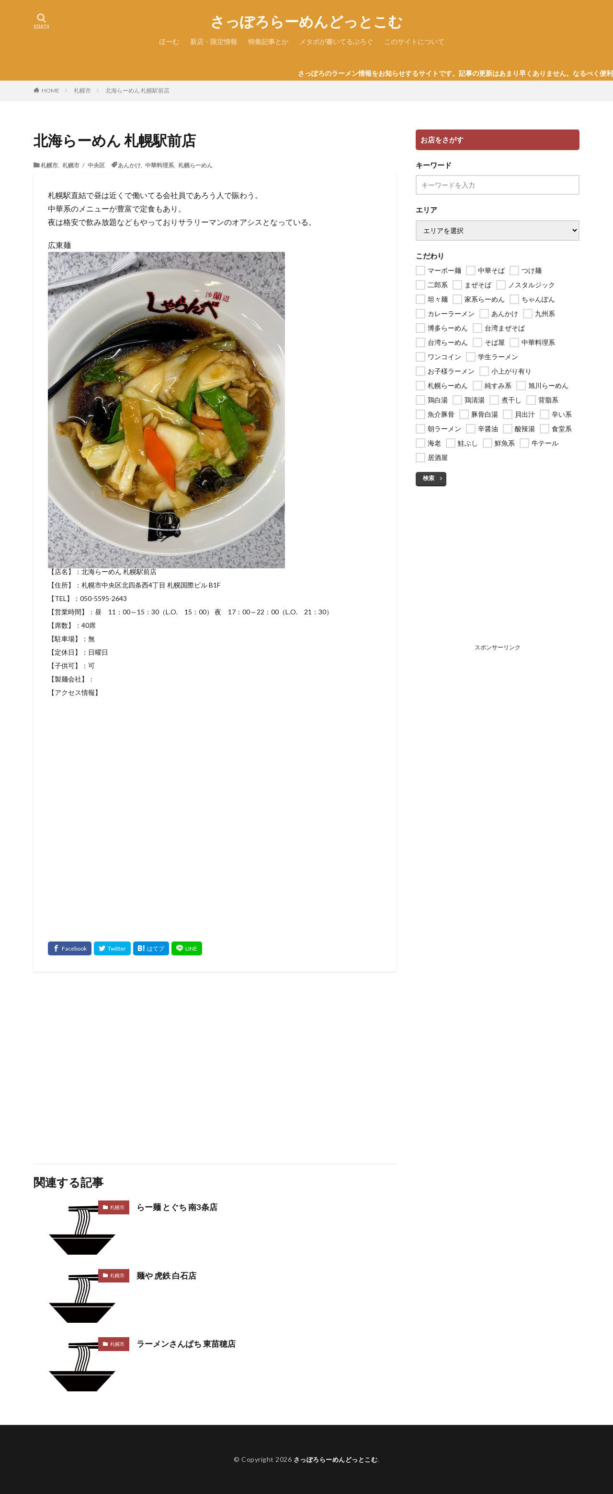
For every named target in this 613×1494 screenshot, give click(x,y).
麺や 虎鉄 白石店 (168, 1275)
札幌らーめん (195, 165)
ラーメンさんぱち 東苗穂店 (188, 1343)
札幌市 (82, 90)
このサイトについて (414, 41)
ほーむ (169, 41)
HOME (50, 90)
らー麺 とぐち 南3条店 (179, 1206)
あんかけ (129, 165)
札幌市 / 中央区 (83, 165)
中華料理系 (159, 165)
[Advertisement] (215, 1067)
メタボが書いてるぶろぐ (336, 41)
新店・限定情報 (213, 41)
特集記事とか (268, 41)
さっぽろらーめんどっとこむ (306, 21)
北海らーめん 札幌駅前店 (137, 90)
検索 (428, 478)
